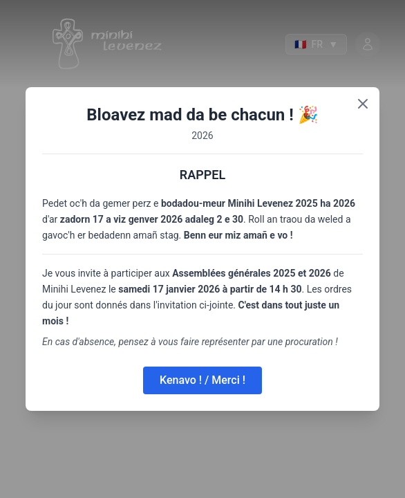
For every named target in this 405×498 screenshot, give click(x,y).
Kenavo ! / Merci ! (202, 380)
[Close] (363, 103)
